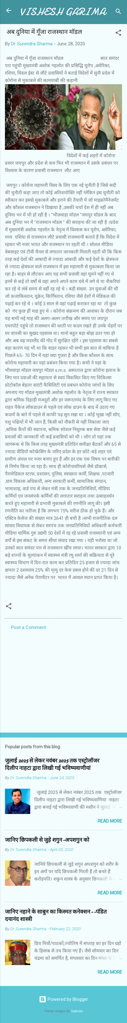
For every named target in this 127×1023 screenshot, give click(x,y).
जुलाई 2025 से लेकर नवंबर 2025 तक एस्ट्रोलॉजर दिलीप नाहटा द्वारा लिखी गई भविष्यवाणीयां (52, 764)
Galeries (77, 1011)
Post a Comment (28, 627)
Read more (110, 821)
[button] (118, 34)
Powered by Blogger (63, 999)
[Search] (118, 12)
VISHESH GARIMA (63, 12)
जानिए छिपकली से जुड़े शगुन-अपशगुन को (47, 840)
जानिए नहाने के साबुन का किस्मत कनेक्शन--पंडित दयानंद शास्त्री (56, 915)
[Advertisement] (63, 679)
